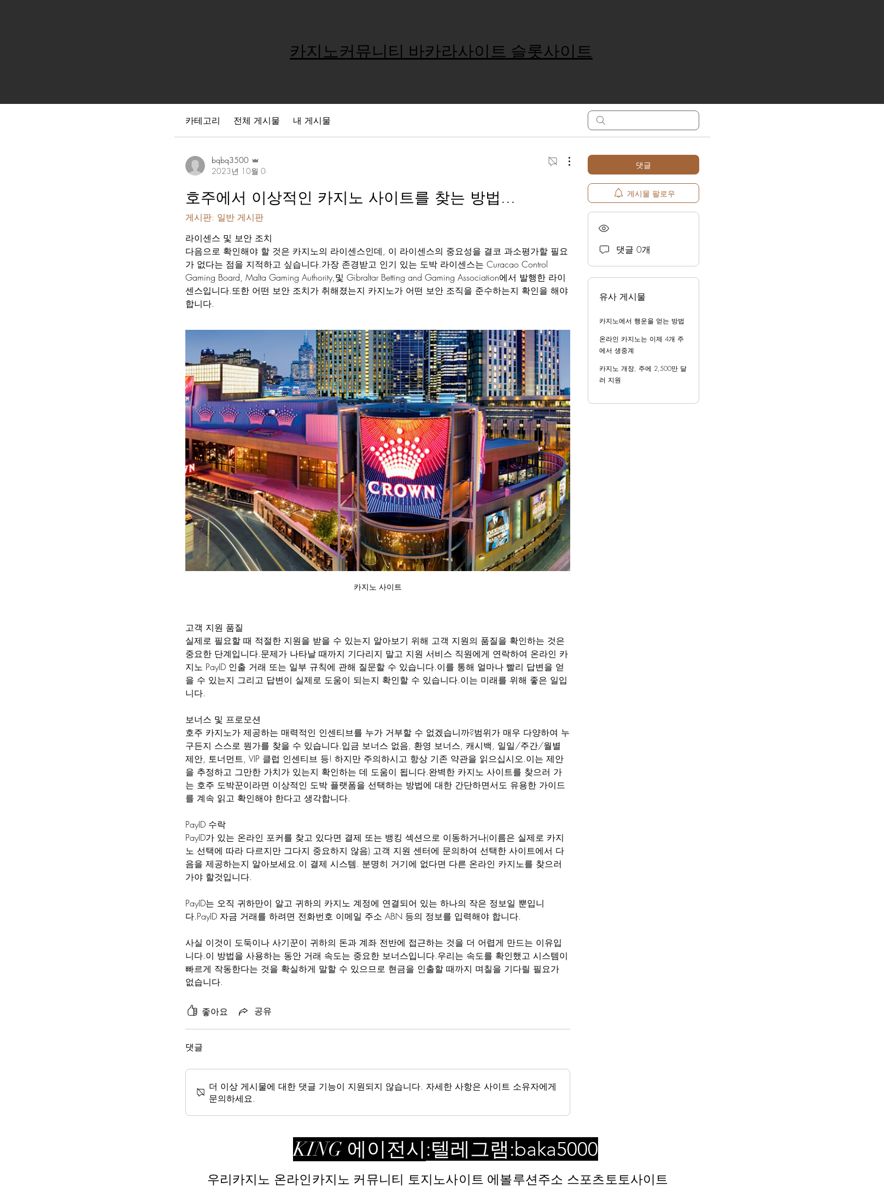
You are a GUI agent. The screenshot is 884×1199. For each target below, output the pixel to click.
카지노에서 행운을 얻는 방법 (641, 320)
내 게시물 (312, 120)
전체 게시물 (256, 120)
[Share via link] (254, 1011)
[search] (643, 120)
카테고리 (202, 120)
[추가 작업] (563, 161)
